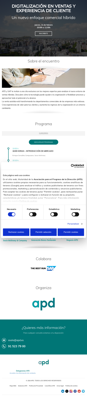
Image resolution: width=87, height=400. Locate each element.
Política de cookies (28, 201)
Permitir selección (43, 232)
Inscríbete (43, 34)
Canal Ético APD (50, 386)
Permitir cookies (71, 232)
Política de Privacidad (36, 386)
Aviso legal (60, 386)
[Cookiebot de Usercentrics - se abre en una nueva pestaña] (73, 166)
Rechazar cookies (16, 232)
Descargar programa (43, 142)
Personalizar (73, 224)
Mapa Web (13, 386)
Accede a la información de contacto (23, 373)
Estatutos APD (22, 386)
